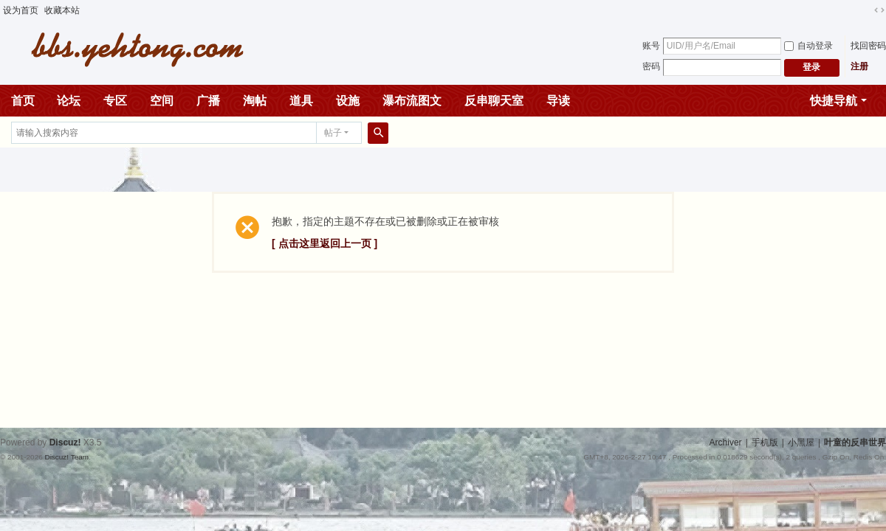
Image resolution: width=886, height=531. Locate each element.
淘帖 (255, 100)
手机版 (765, 442)
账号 (651, 46)
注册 (859, 66)
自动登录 (808, 46)
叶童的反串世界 (855, 442)
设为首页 (20, 10)
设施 (348, 100)
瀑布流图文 (412, 100)
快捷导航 (833, 100)
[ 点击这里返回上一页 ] (324, 243)
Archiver (726, 442)
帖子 (333, 133)
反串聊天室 (493, 100)
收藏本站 (62, 10)
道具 (301, 100)
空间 (162, 100)
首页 (23, 100)
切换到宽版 (879, 10)
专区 (115, 100)
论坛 (68, 100)
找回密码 (868, 46)
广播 (208, 100)
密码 (651, 66)
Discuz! (65, 442)
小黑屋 (801, 442)
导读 (558, 100)
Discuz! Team (66, 457)
